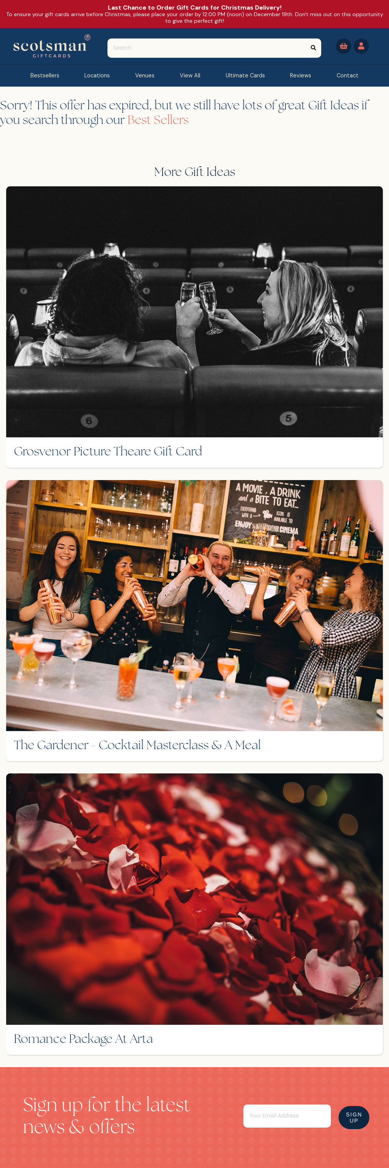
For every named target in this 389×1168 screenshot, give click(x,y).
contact (348, 75)
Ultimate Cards (245, 75)
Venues (144, 75)
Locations (97, 75)
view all (190, 75)
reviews (300, 75)
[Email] (287, 1116)
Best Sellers (158, 121)
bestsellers (44, 75)
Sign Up (354, 1117)
